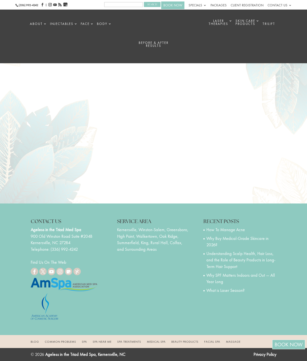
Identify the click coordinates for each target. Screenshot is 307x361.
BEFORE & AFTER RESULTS (153, 44)
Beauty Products (184, 342)
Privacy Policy (264, 354)
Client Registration (247, 5)
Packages (218, 5)
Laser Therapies (218, 22)
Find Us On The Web (48, 262)
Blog (35, 342)
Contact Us (277, 5)
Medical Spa (156, 342)
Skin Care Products (245, 22)
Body (102, 24)
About (36, 24)
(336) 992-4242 (28, 5)
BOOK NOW (172, 5)
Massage (233, 342)
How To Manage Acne (225, 229)
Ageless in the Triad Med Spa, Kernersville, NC (85, 354)
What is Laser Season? (225, 290)
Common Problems (60, 342)
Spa (84, 342)
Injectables (61, 24)
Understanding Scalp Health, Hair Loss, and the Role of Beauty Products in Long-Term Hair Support (240, 260)
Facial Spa (212, 342)
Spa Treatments (129, 342)
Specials (195, 5)
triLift (268, 24)
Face (85, 24)
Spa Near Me (102, 342)
